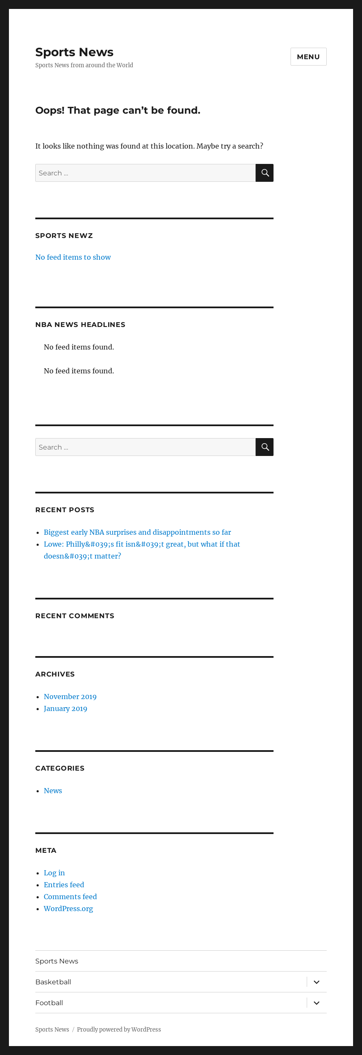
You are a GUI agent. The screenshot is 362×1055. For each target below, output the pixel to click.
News (53, 790)
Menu (308, 57)
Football (49, 1003)
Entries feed (64, 884)
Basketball (53, 982)
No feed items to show (73, 257)
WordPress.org (68, 908)
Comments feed (70, 896)
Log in (54, 873)
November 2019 (70, 696)
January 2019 (66, 708)
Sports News (74, 52)
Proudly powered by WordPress (119, 1029)
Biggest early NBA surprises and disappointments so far (137, 532)
